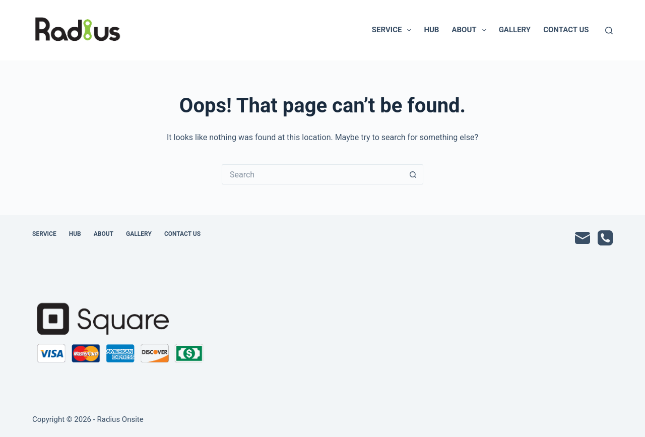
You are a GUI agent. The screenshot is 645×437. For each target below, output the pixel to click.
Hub (431, 29)
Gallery (515, 29)
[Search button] (413, 174)
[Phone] (605, 237)
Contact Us (566, 29)
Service (394, 30)
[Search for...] (312, 174)
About (471, 30)
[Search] (609, 30)
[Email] (582, 237)
